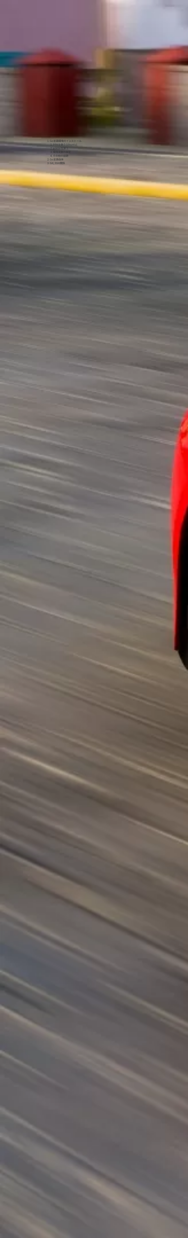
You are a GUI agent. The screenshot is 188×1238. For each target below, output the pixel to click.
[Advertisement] (64, 88)
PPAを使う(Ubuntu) (65, 144)
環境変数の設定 (62, 152)
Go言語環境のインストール (66, 141)
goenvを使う (60, 148)
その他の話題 (60, 156)
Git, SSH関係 (57, 163)
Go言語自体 (57, 159)
